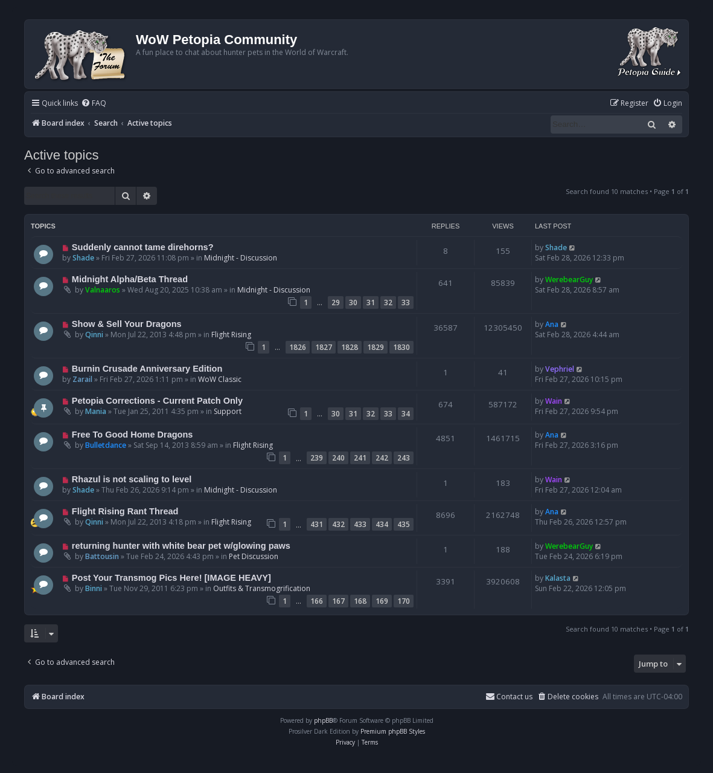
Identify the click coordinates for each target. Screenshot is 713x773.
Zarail (82, 379)
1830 (401, 347)
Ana (551, 324)
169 (382, 601)
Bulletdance (105, 445)
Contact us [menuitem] (508, 696)
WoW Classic (219, 379)
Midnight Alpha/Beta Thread (130, 279)
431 (316, 524)
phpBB (323, 720)
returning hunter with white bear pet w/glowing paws (181, 546)
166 (316, 601)
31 (370, 302)
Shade (83, 258)
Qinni (94, 334)
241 (360, 458)
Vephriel (559, 369)
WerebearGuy (569, 279)
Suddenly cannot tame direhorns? (143, 247)
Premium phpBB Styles (392, 731)
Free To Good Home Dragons (132, 434)
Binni (93, 588)
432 (338, 524)
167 (338, 601)
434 (382, 524)
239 (316, 458)
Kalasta (558, 578)
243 (403, 458)
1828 (349, 347)
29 (335, 302)
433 (360, 524)
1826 (297, 347)
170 (403, 601)
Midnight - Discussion (240, 258)
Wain (553, 401)
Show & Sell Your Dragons (127, 324)
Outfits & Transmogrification (261, 588)
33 (405, 302)
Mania (95, 411)
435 (403, 524)
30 (353, 302)
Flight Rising (231, 334)
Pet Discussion (253, 556)
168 (360, 601)
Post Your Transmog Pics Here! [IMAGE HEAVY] (171, 578)
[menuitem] (93, 103)
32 (388, 302)
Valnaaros (102, 290)
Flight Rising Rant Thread (125, 511)
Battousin (102, 556)
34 (405, 414)
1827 (323, 347)
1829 (375, 347)
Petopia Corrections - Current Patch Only (157, 401)
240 (338, 458)
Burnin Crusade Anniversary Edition (147, 369)
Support (227, 411)
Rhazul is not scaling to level (131, 479)
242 (382, 458)
